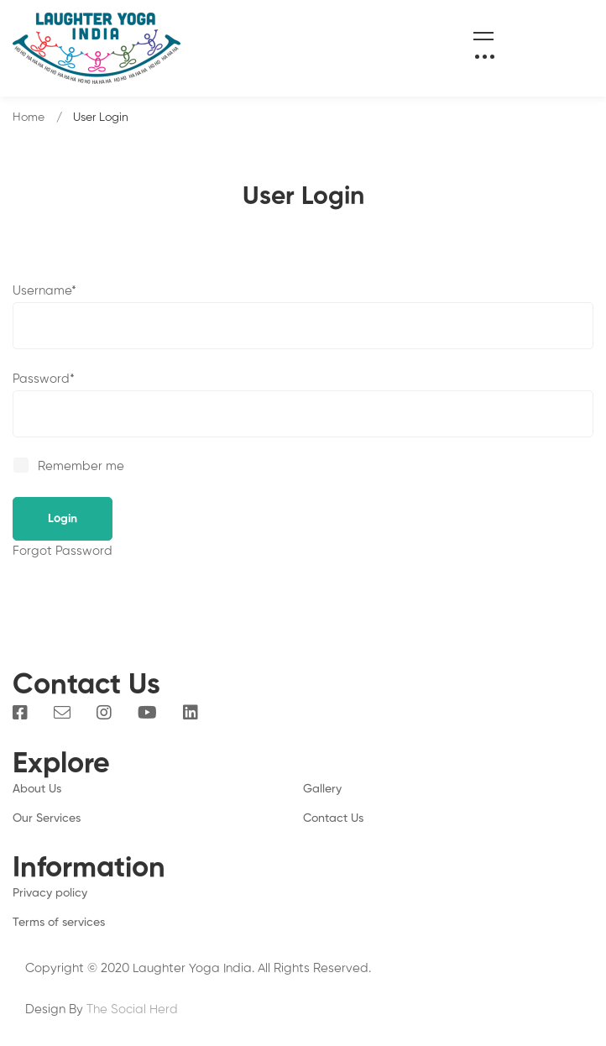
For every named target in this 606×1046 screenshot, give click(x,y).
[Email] (62, 712)
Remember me (69, 466)
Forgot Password (62, 551)
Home (28, 117)
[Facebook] (20, 712)
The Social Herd (132, 1009)
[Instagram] (104, 712)
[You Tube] (147, 712)
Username (44, 291)
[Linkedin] (190, 712)
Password (44, 379)
